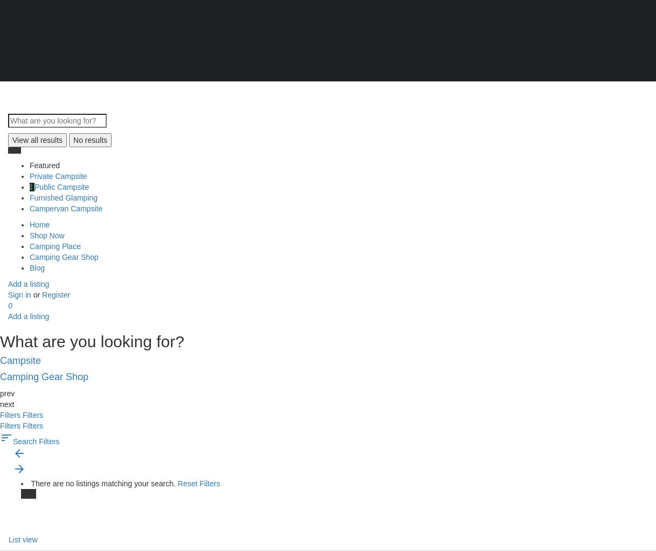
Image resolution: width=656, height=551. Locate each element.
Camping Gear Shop (64, 257)
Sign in (20, 295)
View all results (37, 140)
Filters (11, 415)
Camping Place (55, 246)
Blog (37, 268)
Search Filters (29, 441)
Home (40, 225)
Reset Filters (199, 483)
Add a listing (28, 284)
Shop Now (47, 235)
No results (90, 140)
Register (56, 295)
